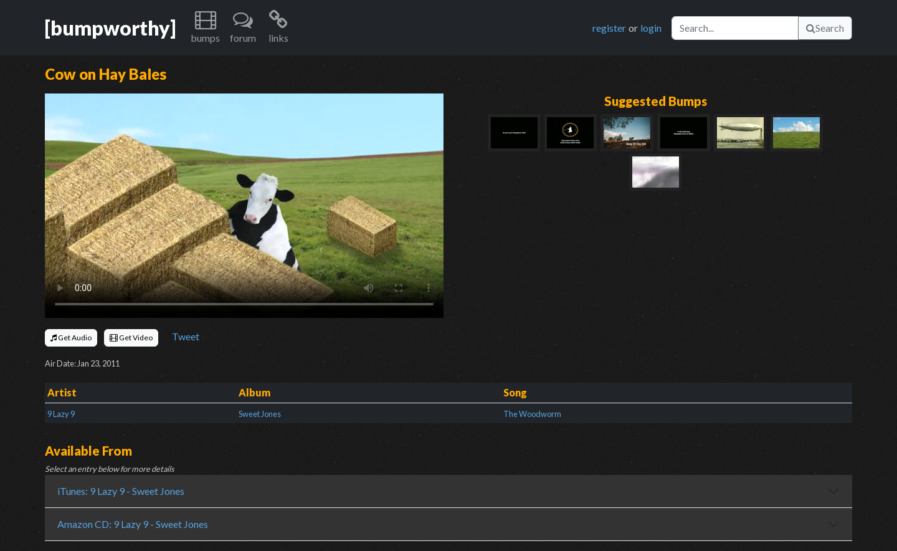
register (609, 28)
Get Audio (71, 337)
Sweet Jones (260, 414)
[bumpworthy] (110, 28)
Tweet (185, 336)
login (651, 28)
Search (825, 28)
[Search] (735, 28)
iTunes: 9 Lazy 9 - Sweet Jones (120, 491)
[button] (205, 27)
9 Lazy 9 (61, 414)
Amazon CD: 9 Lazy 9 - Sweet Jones (132, 524)
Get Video (131, 337)
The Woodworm (532, 414)
